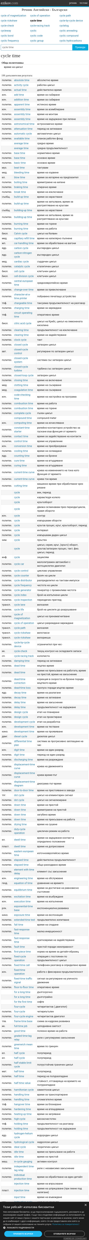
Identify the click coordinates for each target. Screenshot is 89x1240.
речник (73, 3)
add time (19, 94)
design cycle (21, 712)
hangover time (22, 1104)
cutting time (20, 485)
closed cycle (21, 344)
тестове (84, 3)
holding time (21, 1123)
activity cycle (21, 85)
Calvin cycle (20, 233)
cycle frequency (23, 585)
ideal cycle (20, 1146)
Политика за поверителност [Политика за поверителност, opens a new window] (65, 1224)
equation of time (23, 883)
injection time (21, 1183)
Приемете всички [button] (23, 1233)
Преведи (80, 47)
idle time (19, 1151)
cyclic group (37, 40)
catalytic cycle (22, 266)
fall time (18, 924)
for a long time (22, 992)
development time (24, 726)
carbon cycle (21, 248)
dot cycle (19, 795)
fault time (19, 946)
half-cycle (19, 1057)
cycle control (21, 570)
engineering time (23, 878)
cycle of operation (40, 15)
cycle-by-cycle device (71, 20)
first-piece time (22, 951)
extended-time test (24, 919)
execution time (22, 901)
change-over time (23, 289)
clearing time (21, 330)
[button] (44, 1228)
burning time (21, 223)
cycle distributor (23, 580)
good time (19, 1030)
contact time (21, 436)
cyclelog (64, 25)
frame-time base (23, 1021)
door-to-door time (24, 790)
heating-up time (23, 1114)
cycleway (6, 30)
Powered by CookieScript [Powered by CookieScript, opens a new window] (75, 1238)
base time (19, 153)
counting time (21, 455)
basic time (20, 162)
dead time (19, 665)
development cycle (24, 721)
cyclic (33, 30)
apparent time (22, 104)
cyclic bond (7, 35)
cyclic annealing (69, 30)
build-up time (21, 196)
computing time (23, 422)
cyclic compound (69, 35)
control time (20, 441)
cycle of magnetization (13, 15)
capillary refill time (24, 238)
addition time (21, 99)
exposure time (22, 914)
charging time (21, 307)
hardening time (22, 1109)
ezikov (9, 3)
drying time (20, 824)
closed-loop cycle (23, 375)
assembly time (22, 109)
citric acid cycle (22, 323)
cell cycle (19, 271)
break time (20, 191)
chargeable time (23, 303)
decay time (20, 692)
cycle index (20, 595)
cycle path (65, 15)
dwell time (20, 839)
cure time (19, 460)
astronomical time (24, 123)
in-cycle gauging (23, 1161)
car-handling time (24, 243)
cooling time (21, 450)
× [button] (85, 1205)
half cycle (19, 1053)
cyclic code (36, 35)
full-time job (20, 1026)
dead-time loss (22, 687)
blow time (19, 177)
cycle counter (21, 575)
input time (19, 1197)
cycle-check (7, 25)
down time (20, 804)
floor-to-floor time (24, 987)
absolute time (21, 80)
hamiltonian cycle (24, 1089)
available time (21, 138)
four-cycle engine (23, 1016)
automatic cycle (23, 133)
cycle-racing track (40, 25)
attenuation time (23, 128)
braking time (21, 187)
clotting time (21, 385)
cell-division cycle (24, 276)
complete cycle (22, 413)
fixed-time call (22, 965)
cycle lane (19, 604)
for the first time (23, 1001)
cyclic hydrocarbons (71, 40)
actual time (20, 89)
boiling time (20, 182)
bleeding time (21, 172)
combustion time (23, 403)
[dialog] (44, 1221)
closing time (21, 380)
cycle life (19, 609)
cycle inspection (23, 599)
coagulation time (23, 389)
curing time (20, 465)
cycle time (36, 20)
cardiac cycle (21, 261)
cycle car (19, 563)
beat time (19, 167)
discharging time (23, 759)
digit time (19, 749)
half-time (19, 1071)
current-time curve (24, 472)
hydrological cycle (24, 1142)
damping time (21, 660)
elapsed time (21, 859)
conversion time (23, 446)
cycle (17, 492)
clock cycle (20, 339)
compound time (23, 418)
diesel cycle (20, 736)
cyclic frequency (10, 40)
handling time (21, 1094)
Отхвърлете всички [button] (65, 1233)
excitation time (22, 896)
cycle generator (22, 590)
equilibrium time (23, 889)
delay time (20, 702)
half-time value (22, 1083)
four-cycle (19, 1006)
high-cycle (19, 1118)
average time (21, 143)
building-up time (23, 210)
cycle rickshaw (9, 20)
